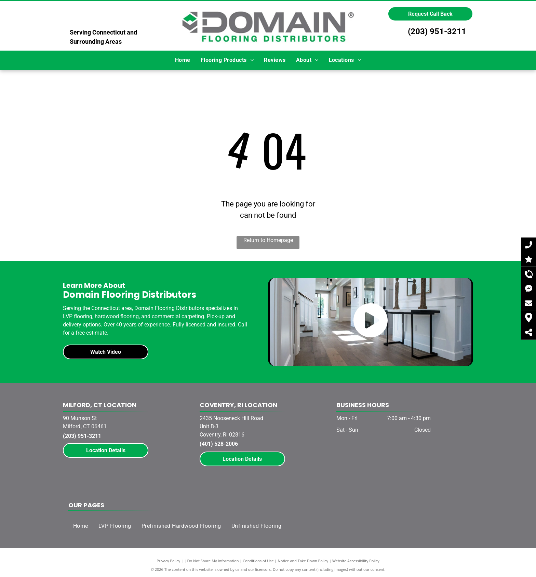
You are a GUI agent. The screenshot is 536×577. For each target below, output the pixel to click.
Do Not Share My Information (213, 560)
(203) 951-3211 (437, 31)
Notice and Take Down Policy (303, 560)
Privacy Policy (168, 560)
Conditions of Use (258, 560)
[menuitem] (183, 60)
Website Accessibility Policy (355, 560)
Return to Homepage (268, 240)
